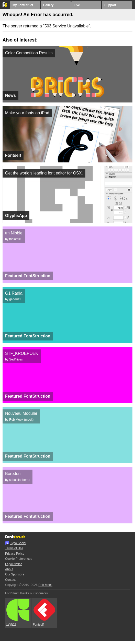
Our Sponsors (14, 574)
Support (110, 5)
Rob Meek (45, 585)
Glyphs (17, 612)
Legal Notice (13, 564)
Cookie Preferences (18, 559)
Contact (10, 580)
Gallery (48, 5)
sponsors (41, 593)
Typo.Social (18, 543)
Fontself (44, 612)
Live (77, 5)
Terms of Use (14, 548)
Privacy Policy (14, 553)
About (9, 569)
